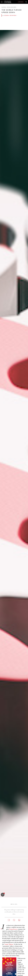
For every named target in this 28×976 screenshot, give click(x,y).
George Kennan (13, 929)
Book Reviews (11, 7)
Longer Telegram (9, 944)
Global (3, 7)
